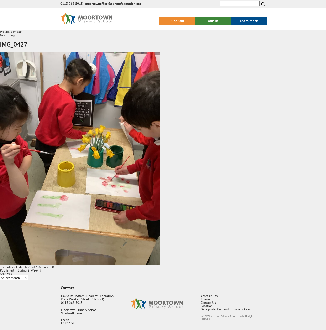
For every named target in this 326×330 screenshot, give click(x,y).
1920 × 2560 (45, 267)
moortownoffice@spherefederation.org (113, 3)
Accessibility (209, 296)
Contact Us (208, 302)
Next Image (8, 35)
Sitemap (206, 299)
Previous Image (11, 32)
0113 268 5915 (71, 3)
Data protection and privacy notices (226, 309)
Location (207, 306)
